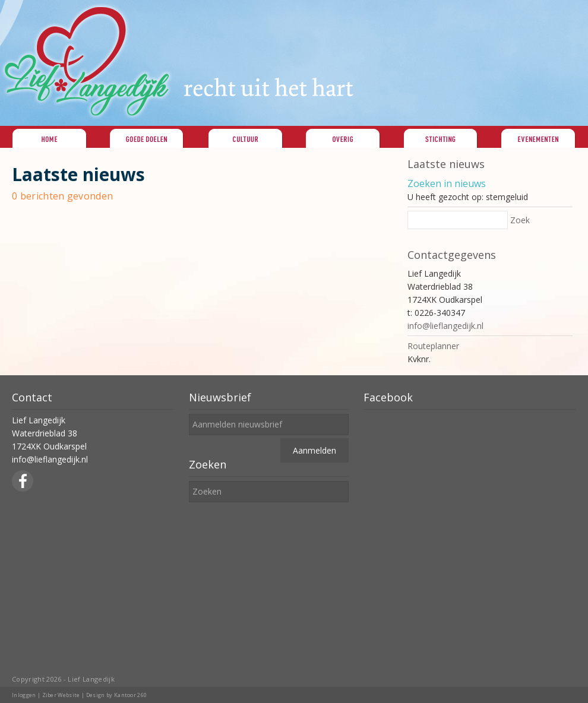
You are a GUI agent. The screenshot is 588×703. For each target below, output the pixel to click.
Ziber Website (61, 695)
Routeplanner (433, 346)
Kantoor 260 (130, 695)
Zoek (520, 220)
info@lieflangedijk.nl (445, 325)
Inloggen (24, 695)
